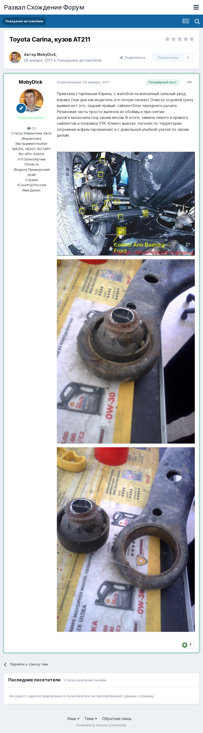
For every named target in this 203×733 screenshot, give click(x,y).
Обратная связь (117, 718)
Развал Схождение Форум (44, 7)
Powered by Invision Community (101, 725)
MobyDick (46, 54)
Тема (90, 718)
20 (31, 128)
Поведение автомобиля (79, 60)
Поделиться (132, 57)
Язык (73, 718)
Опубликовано (83, 82)
